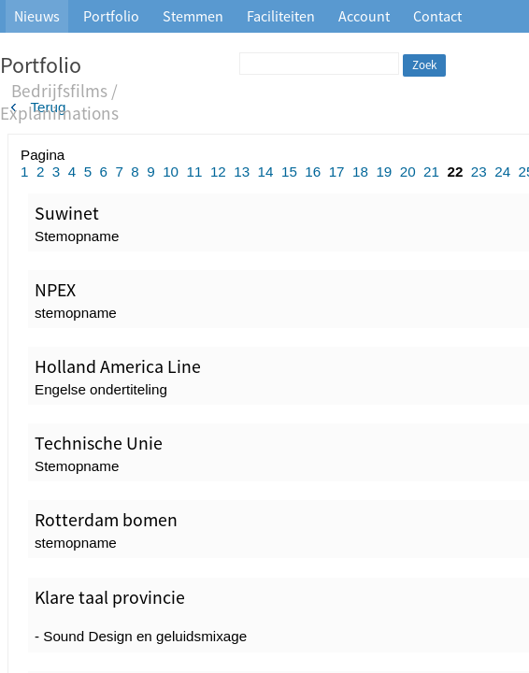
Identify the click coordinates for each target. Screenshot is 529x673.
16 (313, 171)
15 (289, 171)
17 (337, 171)
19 (384, 171)
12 (218, 171)
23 (479, 171)
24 (502, 171)
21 (431, 171)
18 (360, 171)
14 (266, 171)
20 (408, 171)
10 (171, 171)
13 (242, 171)
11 (195, 171)
